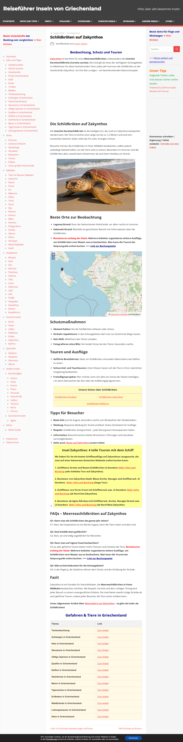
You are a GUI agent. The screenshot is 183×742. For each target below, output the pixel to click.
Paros (11, 186)
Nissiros (12, 268)
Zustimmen (133, 738)
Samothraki (16, 396)
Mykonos (12, 193)
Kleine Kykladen (16, 244)
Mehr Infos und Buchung (80, 482)
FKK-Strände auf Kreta (129, 728)
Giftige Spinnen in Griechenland (24, 108)
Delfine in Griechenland (20, 116)
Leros (11, 283)
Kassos (11, 308)
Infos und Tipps (28, 21)
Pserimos (13, 272)
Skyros (11, 364)
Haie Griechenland (17, 101)
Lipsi (10, 290)
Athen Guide (14, 429)
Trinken (12, 86)
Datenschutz (12, 442)
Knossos (12, 140)
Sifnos (11, 237)
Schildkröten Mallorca (98, 403)
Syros (11, 204)
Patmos (12, 275)
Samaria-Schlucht (17, 143)
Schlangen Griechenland (20, 97)
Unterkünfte (14, 72)
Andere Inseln (150, 21)
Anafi (10, 248)
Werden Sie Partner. (159, 91)
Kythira (11, 343)
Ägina (13, 420)
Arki (10, 294)
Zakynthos (56, 58)
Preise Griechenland (18, 75)
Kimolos (12, 222)
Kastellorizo (14, 312)
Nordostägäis (15, 373)
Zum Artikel (103, 630)
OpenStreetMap (119, 314)
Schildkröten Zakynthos (111, 396)
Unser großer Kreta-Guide (21, 165)
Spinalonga (13, 147)
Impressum (12, 438)
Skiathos (12, 353)
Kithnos (12, 211)
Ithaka (11, 336)
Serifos (11, 229)
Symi (10, 261)
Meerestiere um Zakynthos (99, 603)
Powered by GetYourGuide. (163, 87)
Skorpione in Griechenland (21, 105)
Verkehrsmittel (15, 64)
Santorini (12, 178)
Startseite (8, 21)
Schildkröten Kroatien (66, 396)
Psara (13, 389)
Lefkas (11, 329)
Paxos (11, 325)
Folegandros (14, 226)
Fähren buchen (15, 68)
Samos (13, 378)
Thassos (14, 403)
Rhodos (12, 257)
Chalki (11, 297)
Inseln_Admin (80, 43)
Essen (11, 83)
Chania (11, 158)
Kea (10, 208)
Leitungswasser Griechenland (23, 130)
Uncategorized (73, 33)
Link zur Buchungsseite (103, 246)
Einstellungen (51, 739)
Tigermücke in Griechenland (22, 127)
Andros (12, 215)
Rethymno (13, 154)
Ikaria (13, 407)
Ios (9, 189)
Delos (11, 197)
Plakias (11, 162)
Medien (12, 90)
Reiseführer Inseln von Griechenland (53, 8)
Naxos (11, 182)
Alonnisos (13, 360)
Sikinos (11, 233)
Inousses (14, 392)
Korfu (11, 321)
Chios (13, 381)
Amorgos (12, 240)
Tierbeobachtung (16, 94)
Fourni (13, 385)
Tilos (10, 279)
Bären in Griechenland (19, 123)
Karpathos (13, 305)
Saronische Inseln (17, 415)
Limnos (14, 411)
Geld (10, 79)
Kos (10, 264)
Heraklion (13, 151)
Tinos (11, 200)
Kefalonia (13, 332)
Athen (169, 21)
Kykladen (64, 21)
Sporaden (128, 21)
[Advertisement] (166, 117)
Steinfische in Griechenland (21, 119)
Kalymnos (13, 286)
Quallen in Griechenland (20, 112)
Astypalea (13, 301)
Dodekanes (84, 21)
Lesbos (13, 400)
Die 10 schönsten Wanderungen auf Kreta (72, 728)
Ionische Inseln (106, 21)
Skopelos (12, 356)
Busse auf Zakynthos (77, 442)
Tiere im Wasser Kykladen (21, 175)
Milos (11, 218)
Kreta (48, 21)
